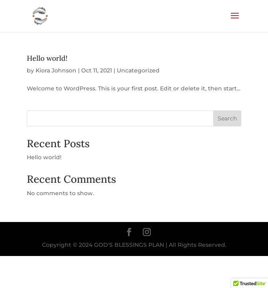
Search (227, 118)
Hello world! (47, 58)
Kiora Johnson (56, 70)
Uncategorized (138, 70)
